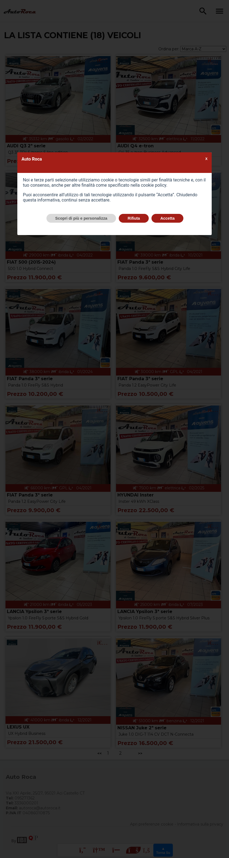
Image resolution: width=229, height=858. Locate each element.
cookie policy (153, 185)
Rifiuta (134, 218)
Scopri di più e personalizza (81, 218)
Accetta (167, 218)
